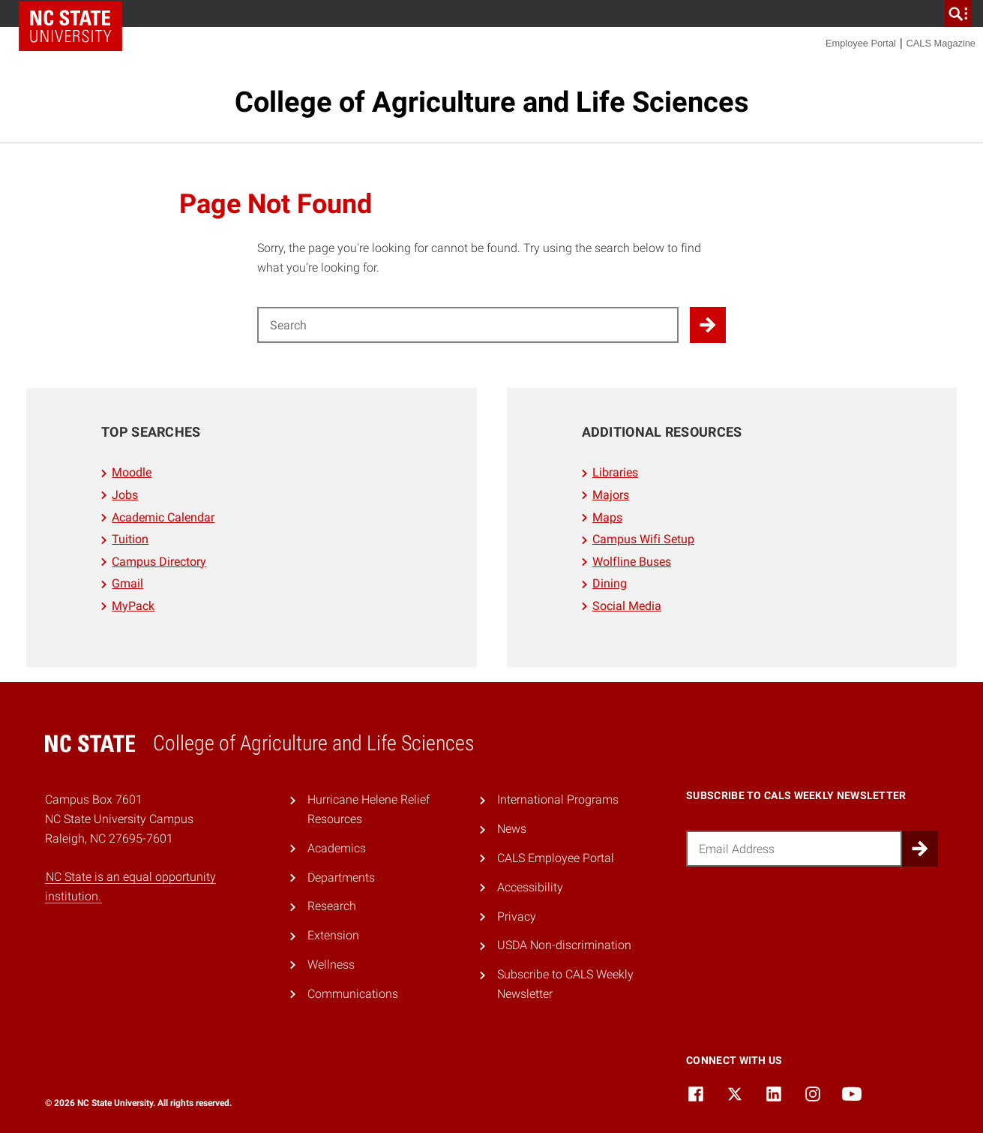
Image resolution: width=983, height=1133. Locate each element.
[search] (958, 13)
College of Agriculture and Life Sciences (492, 102)
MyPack (133, 606)
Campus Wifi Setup (643, 539)
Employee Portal (861, 43)
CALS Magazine (941, 43)
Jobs (125, 495)
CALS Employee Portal (555, 858)
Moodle (131, 472)
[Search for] (468, 325)
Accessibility (530, 887)
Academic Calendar (163, 517)
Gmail (127, 583)
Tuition (130, 539)
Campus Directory (159, 561)
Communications (352, 994)
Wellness (331, 964)
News (511, 829)
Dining (609, 583)
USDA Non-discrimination (564, 945)
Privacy (516, 916)
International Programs (558, 799)
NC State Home (70, 26)
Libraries (615, 472)
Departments (341, 877)
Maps (607, 517)
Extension (333, 935)
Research (331, 906)
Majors (610, 495)
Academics (336, 848)
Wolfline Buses (631, 561)
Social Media (626, 606)
